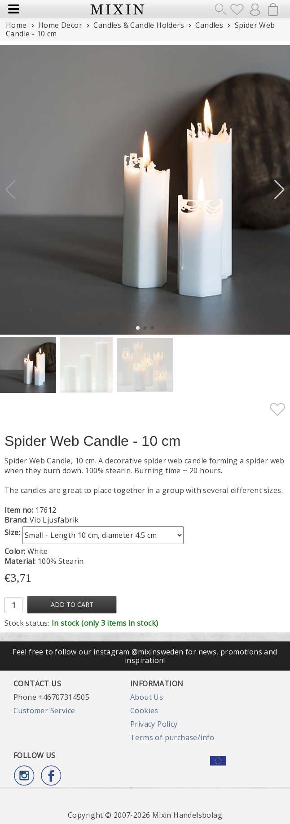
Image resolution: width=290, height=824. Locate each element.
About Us (146, 697)
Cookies (144, 710)
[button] (279, 190)
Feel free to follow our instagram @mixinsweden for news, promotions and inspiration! (145, 656)
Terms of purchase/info (172, 737)
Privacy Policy (154, 724)
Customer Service (44, 710)
